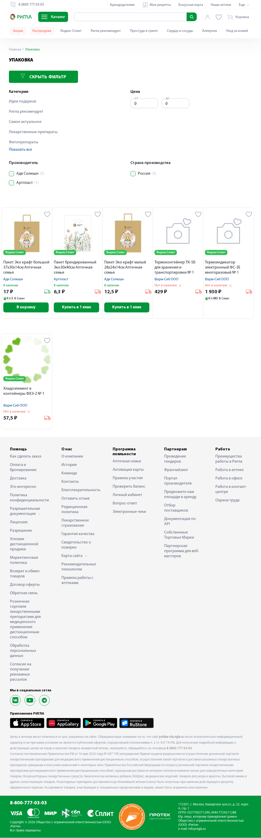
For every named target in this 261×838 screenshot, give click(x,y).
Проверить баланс (129, 487)
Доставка (18, 479)
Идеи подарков (22, 101)
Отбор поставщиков (176, 508)
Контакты (70, 482)
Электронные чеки (129, 512)
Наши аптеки (221, 5)
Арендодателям (122, 5)
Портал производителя (178, 481)
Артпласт (61, 279)
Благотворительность (79, 490)
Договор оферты (25, 585)
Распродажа (41, 31)
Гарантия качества (77, 534)
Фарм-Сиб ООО (166, 279)
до (167, 98)
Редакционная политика (74, 509)
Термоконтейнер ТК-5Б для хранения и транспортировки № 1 (174, 267)
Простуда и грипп (144, 31)
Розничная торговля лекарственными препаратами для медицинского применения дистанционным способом (25, 620)
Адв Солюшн (13, 279)
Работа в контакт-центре (231, 489)
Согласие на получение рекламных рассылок (20, 672)
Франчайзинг (176, 470)
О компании (72, 457)
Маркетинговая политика (24, 560)
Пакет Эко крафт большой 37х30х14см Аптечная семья (26, 267)
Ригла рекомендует (106, 31)
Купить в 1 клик (77, 307)
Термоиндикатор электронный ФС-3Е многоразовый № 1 (222, 267)
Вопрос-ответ (125, 504)
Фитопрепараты (23, 142)
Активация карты (128, 470)
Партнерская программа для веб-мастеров (181, 551)
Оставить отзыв (75, 499)
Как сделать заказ (25, 457)
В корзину (27, 307)
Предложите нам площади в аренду (180, 494)
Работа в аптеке (229, 470)
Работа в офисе (228, 479)
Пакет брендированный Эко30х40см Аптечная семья (75, 267)
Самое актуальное (25, 122)
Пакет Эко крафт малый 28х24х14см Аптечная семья (125, 267)
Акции (18, 31)
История (69, 465)
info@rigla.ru (197, 829)
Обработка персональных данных (23, 651)
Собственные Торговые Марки (179, 535)
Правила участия (128, 478)
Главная (15, 50)
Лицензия (19, 522)
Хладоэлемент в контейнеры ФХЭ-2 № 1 (23, 391)
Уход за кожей (237, 31)
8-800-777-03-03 (28, 803)
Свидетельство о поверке (76, 545)
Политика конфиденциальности (28, 498)
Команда (69, 474)
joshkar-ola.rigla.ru (171, 737)
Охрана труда (227, 501)
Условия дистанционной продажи (24, 544)
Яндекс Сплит (71, 31)
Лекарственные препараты (33, 132)
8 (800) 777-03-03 (179, 748)
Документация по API (180, 521)
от (136, 98)
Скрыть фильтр (43, 77)
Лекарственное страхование (75, 523)
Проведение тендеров (175, 459)
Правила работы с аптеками (77, 580)
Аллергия (209, 31)
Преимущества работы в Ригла (228, 459)
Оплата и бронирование (23, 467)
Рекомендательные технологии (78, 567)
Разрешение (21, 531)
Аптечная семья (127, 462)
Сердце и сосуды (180, 31)
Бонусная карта (190, 5)
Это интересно (23, 487)
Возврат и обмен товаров (25, 574)
